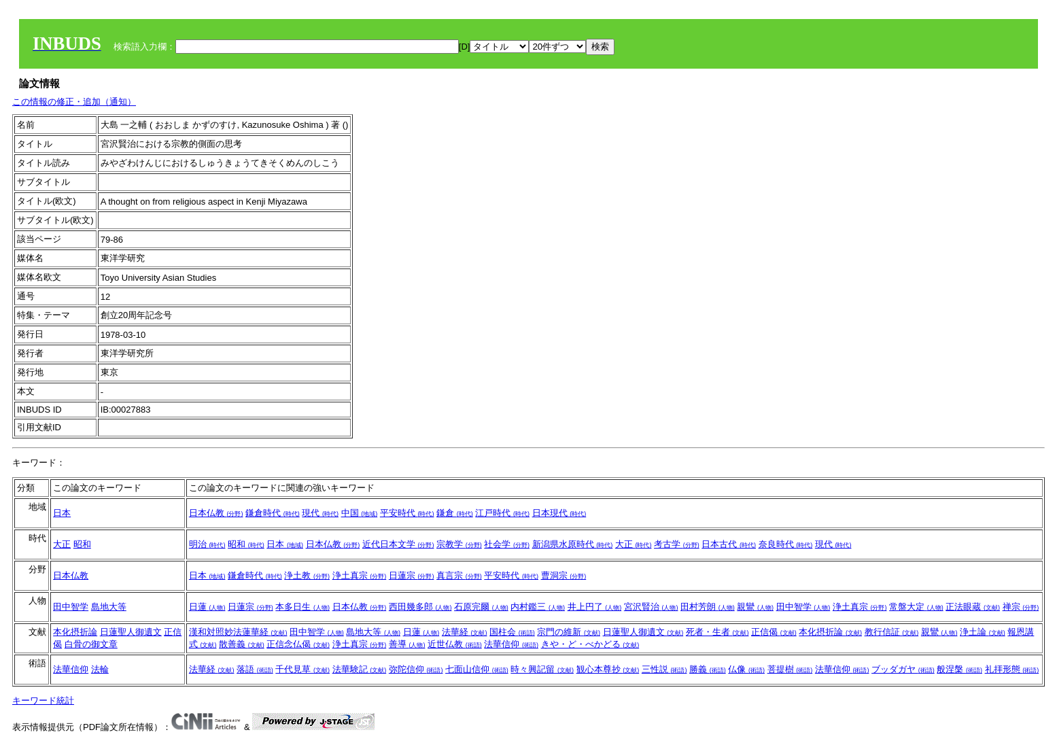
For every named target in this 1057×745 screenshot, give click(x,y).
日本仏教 (216, 513)
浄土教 (307, 575)
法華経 (464, 632)
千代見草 (302, 669)
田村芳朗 (707, 607)
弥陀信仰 (416, 669)
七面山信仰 (476, 669)
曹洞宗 (564, 575)
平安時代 (407, 513)
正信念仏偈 (298, 644)
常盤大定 (916, 607)
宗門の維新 (568, 632)
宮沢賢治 (651, 607)
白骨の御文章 (91, 644)
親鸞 (755, 607)
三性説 (664, 669)
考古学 (676, 544)
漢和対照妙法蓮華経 (238, 632)
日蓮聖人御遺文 (131, 632)
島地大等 (108, 607)
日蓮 (207, 607)
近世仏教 (455, 644)
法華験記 (359, 669)
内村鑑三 (537, 607)
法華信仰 (511, 644)
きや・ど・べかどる (590, 644)
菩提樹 (790, 669)
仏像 (746, 669)
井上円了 (595, 607)
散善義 (241, 644)
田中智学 (70, 607)
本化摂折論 (75, 632)
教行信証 (892, 632)
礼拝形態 (1012, 669)
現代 (320, 513)
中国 (359, 513)
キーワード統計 (43, 700)
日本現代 (559, 513)
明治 (207, 544)
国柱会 (512, 632)
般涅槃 (959, 669)
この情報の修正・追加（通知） (74, 102)
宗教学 (459, 544)
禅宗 (1021, 607)
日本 (62, 513)
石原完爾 (481, 607)
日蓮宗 (411, 575)
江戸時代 (502, 513)
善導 (407, 644)
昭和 (82, 544)
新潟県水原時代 (572, 544)
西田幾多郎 (420, 607)
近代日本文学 (398, 544)
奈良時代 (786, 544)
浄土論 (982, 632)
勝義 (707, 669)
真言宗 (459, 575)
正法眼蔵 (973, 607)
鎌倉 (454, 513)
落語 (255, 669)
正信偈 (774, 632)
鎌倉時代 (272, 513)
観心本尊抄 (608, 669)
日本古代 (728, 544)
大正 (62, 544)
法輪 (100, 669)
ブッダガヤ (903, 669)
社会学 (507, 544)
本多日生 (302, 607)
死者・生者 (717, 632)
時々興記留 (542, 669)
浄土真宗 (359, 575)
